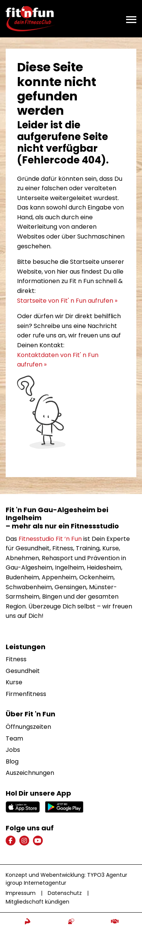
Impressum (21, 893)
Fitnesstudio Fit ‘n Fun (50, 538)
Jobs (13, 749)
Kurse (14, 682)
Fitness (16, 659)
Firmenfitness (26, 694)
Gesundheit (23, 671)
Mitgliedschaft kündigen (37, 901)
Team (14, 738)
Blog (12, 761)
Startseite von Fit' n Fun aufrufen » (67, 300)
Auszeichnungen (30, 772)
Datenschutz (65, 893)
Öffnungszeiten (28, 726)
